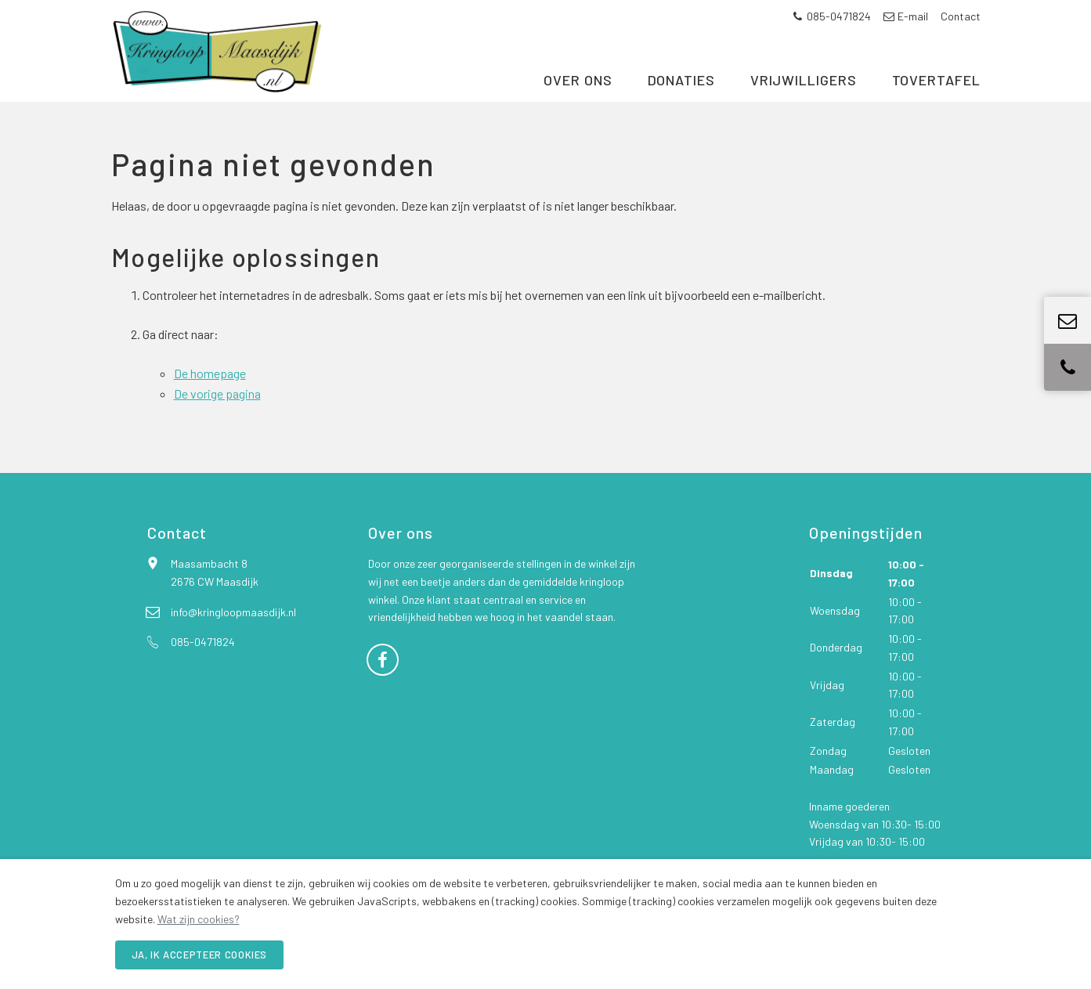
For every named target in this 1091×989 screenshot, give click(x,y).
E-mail (905, 16)
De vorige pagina (217, 413)
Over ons (578, 92)
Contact (961, 16)
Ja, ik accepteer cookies (200, 954)
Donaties (681, 92)
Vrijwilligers (803, 92)
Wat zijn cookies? (198, 919)
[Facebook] (382, 677)
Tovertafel (936, 92)
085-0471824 (832, 16)
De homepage (210, 392)
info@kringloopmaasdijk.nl (233, 631)
